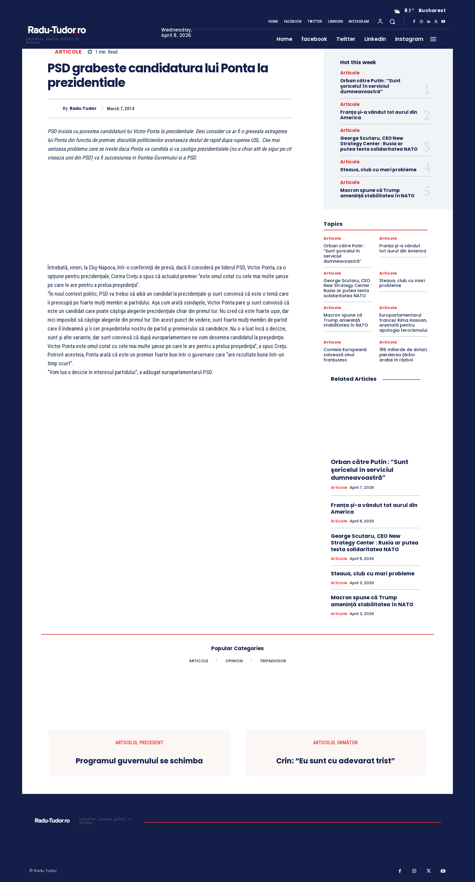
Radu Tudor (83, 108)
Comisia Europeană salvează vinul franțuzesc (345, 355)
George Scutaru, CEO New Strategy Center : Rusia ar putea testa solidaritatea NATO (378, 143)
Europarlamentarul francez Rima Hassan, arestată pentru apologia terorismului (403, 322)
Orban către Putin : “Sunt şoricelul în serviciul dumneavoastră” (370, 86)
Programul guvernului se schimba (139, 761)
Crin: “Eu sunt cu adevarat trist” (335, 761)
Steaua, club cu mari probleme (378, 169)
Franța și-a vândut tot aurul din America (378, 115)
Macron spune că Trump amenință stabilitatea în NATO (377, 193)
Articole (68, 51)
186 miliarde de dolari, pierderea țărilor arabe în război (403, 355)
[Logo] (86, 821)
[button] (392, 21)
